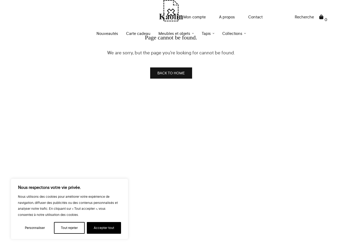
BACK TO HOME (171, 72)
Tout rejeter (69, 227)
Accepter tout (104, 227)
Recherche (304, 17)
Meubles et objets (174, 33)
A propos (227, 17)
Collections (232, 33)
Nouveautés (107, 33)
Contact (255, 17)
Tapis (206, 33)
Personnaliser (35, 227)
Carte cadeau (138, 33)
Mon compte (194, 17)
